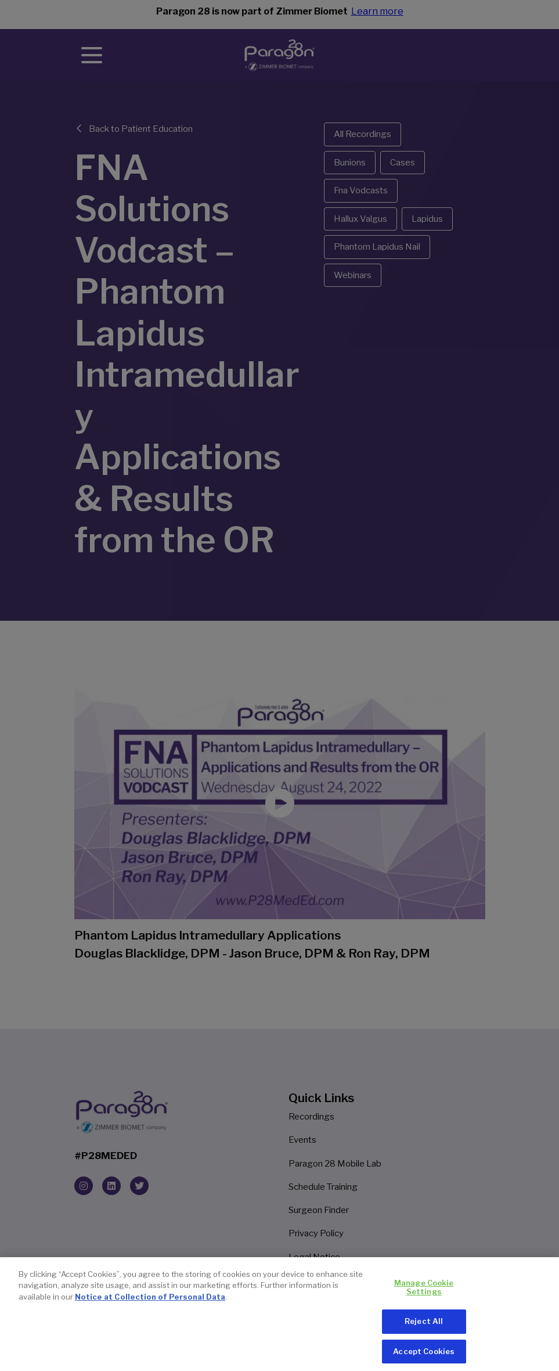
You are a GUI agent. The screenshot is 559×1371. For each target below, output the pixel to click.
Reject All (424, 1325)
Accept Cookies (424, 1356)
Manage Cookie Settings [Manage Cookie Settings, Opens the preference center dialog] (424, 1292)
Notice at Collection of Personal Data (150, 1301)
